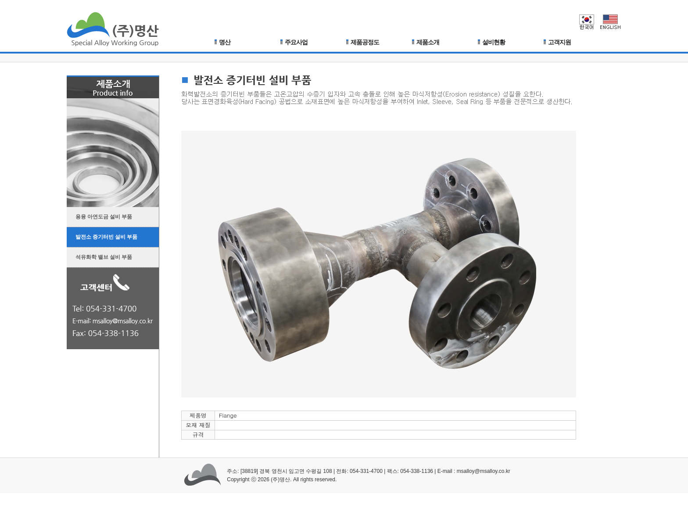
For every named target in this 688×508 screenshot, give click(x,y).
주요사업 (294, 42)
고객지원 (557, 42)
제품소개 (425, 42)
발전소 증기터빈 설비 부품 (102, 235)
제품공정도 (362, 42)
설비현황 (491, 42)
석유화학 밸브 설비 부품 (99, 255)
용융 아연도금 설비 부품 (99, 215)
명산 (222, 42)
